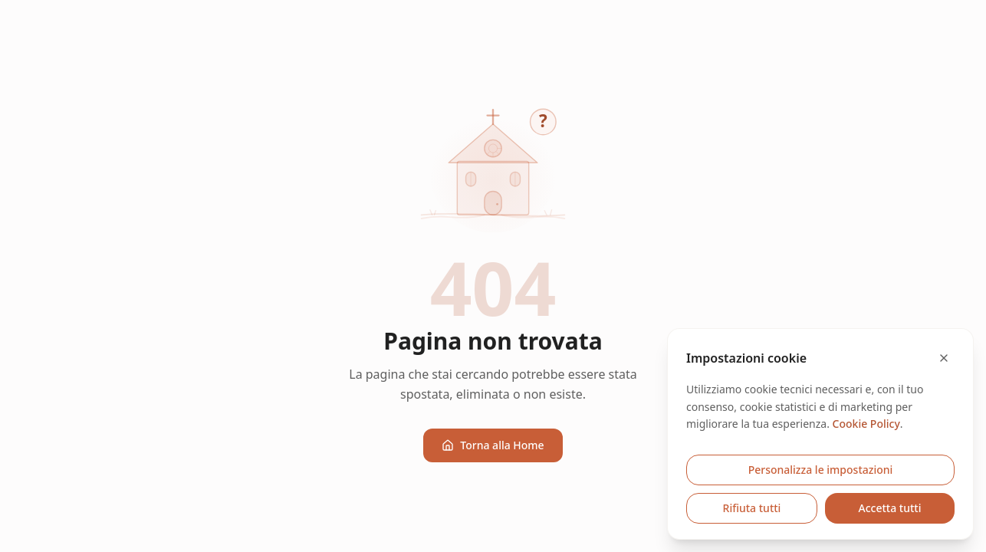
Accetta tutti (890, 508)
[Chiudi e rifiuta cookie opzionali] (944, 358)
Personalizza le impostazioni (820, 469)
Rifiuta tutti (752, 508)
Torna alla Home (493, 445)
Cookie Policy (866, 423)
